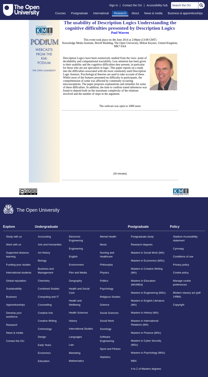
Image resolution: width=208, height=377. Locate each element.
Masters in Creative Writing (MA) (147, 270)
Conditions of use (183, 256)
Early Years (44, 344)
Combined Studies (48, 288)
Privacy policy (181, 264)
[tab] (19, 228)
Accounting (44, 236)
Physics (104, 272)
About (135, 13)
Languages (75, 336)
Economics (44, 352)
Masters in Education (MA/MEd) (143, 282)
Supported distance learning (17, 254)
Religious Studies (110, 296)
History (73, 320)
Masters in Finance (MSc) (146, 332)
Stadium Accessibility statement (185, 238)
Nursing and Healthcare (107, 254)
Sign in (113, 5)
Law (71, 344)
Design (42, 336)
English (73, 256)
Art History (44, 252)
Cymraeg (178, 248)
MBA (134, 360)
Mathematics (76, 360)
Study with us (14, 236)
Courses (60, 13)
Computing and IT (48, 296)
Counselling (45, 304)
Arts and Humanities (50, 244)
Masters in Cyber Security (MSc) (146, 342)
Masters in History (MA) (145, 312)
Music (103, 244)
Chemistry (44, 280)
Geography (75, 280)
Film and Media (78, 272)
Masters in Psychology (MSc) (148, 352)
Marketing (74, 352)
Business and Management (46, 270)
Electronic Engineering (76, 238)
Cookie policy (180, 272)
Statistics (105, 356)
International (101, 13)
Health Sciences (78, 312)
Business (11, 296)
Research (120, 13)
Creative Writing (47, 320)
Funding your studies (18, 264)
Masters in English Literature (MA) (148, 302)
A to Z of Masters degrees (146, 368)
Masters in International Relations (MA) (144, 322)
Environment (76, 264)
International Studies (81, 328)
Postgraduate (79, 13)
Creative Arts (45, 312)
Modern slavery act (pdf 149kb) (186, 294)
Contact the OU (132, 5)
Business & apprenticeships (185, 13)
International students (18, 272)
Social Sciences (109, 312)
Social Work (107, 320)
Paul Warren (120, 32)
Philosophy (106, 264)
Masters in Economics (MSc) (148, 260)
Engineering (76, 248)
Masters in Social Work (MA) (147, 252)
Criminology (45, 328)
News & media (153, 13)
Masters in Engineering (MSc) (148, 292)
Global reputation (16, 280)
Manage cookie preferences (182, 282)
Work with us (13, 244)
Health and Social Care (79, 290)
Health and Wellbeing (75, 302)
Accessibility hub (157, 5)
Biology (42, 260)
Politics (104, 280)
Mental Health (108, 236)
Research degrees (142, 244)
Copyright (178, 304)
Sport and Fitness (110, 348)
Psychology (106, 288)
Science (104, 304)
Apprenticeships (15, 304)
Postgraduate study (142, 236)
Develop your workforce (14, 314)
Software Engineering (107, 338)
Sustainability (14, 288)
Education (44, 361)
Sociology (105, 328)
